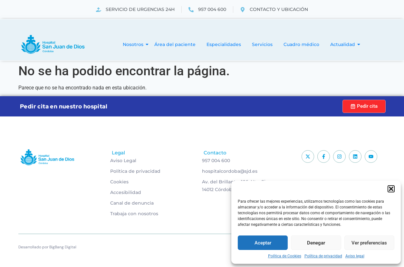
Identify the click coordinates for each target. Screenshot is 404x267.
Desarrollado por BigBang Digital (47, 247)
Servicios (262, 44)
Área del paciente (175, 44)
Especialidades (224, 44)
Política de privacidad (323, 256)
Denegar (316, 243)
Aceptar (263, 243)
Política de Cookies (284, 256)
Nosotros (134, 44)
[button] (391, 189)
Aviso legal (354, 256)
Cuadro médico (301, 44)
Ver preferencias (369, 243)
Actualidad (343, 44)
